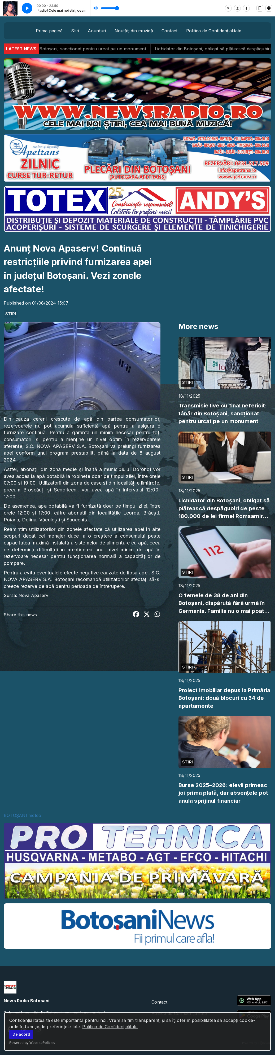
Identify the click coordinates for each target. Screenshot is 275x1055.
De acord (21, 1034)
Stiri (75, 30)
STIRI (10, 313)
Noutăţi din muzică (134, 30)
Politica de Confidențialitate (110, 1026)
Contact (169, 30)
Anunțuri (97, 30)
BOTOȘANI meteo (22, 815)
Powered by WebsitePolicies (32, 1042)
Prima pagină (49, 30)
